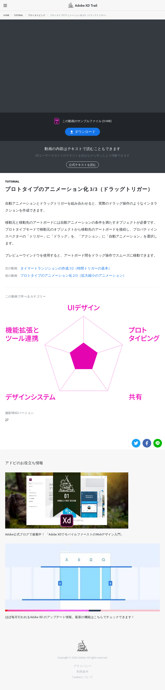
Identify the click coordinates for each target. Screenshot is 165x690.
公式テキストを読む (82, 164)
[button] (5, 5)
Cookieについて (82, 677)
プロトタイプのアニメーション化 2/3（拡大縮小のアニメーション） (73, 275)
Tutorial (18, 15)
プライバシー (82, 666)
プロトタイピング (36, 15)
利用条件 (82, 671)
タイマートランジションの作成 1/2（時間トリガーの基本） (66, 268)
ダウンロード (82, 131)
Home (6, 15)
